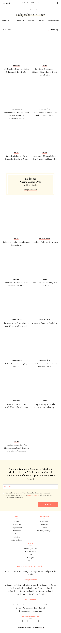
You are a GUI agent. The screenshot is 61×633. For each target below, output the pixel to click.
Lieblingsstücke (30, 548)
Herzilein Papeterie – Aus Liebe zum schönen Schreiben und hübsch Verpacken (16, 448)
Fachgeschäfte (50, 571)
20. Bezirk (21, 594)
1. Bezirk (8, 585)
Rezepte (30, 557)
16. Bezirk (30, 591)
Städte (16, 516)
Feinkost (31, 21)
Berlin (16, 521)
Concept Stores (53, 21)
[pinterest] (33, 622)
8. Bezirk (21, 588)
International (16, 540)
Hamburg (17, 524)
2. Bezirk (17, 585)
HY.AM (42, 628)
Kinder (30, 574)
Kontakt (22, 604)
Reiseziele (44, 521)
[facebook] (23, 622)
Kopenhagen (17, 527)
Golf (30, 554)
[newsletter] (38, 622)
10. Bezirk (39, 588)
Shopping (5, 21)
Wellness (44, 524)
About (15, 604)
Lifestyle (30, 543)
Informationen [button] (30, 599)
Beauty (40, 21)
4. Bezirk (34, 585)
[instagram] (28, 622)
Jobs (36, 608)
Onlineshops (30, 551)
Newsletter (44, 604)
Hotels (44, 527)
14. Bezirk (21, 591)
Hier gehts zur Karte (30, 190)
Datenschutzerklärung (33, 495)
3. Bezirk (25, 585)
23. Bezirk (40, 594)
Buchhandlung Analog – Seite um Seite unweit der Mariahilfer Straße (16, 115)
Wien (17, 534)
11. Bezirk (48, 588)
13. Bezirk (11, 591)
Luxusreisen (44, 516)
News (30, 560)
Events (18, 608)
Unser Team (33, 604)
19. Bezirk (49, 591)
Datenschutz (24, 611)
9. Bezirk (30, 588)
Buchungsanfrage (44, 530)
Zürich (17, 537)
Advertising (27, 608)
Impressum (37, 611)
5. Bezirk (43, 585)
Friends (42, 608)
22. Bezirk (31, 594)
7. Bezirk (12, 588)
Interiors (20, 21)
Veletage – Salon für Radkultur (44, 323)
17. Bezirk (40, 591)
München (17, 530)
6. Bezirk (52, 585)
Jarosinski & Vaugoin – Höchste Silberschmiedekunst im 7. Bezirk (44, 72)
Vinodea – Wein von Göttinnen (45, 242)
